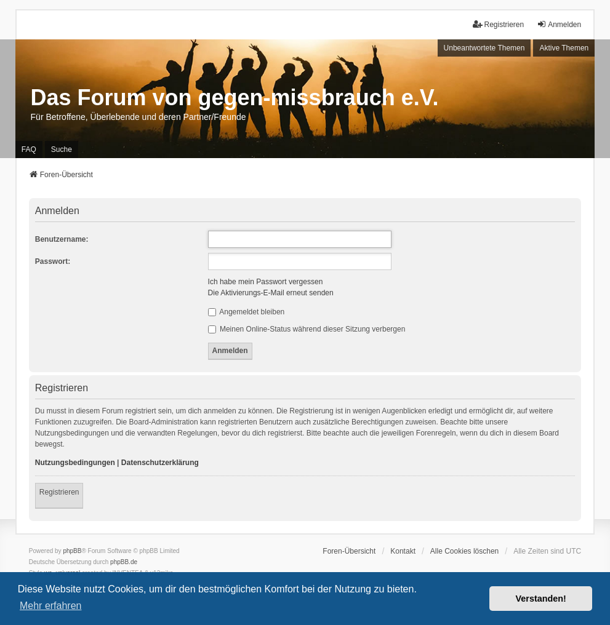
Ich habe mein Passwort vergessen (265, 281)
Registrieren (59, 492)
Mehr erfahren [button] (51, 605)
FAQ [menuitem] (29, 149)
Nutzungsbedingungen (75, 462)
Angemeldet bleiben (246, 312)
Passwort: (52, 261)
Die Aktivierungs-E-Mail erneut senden (271, 293)
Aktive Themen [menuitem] (563, 48)
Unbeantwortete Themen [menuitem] (484, 48)
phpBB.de (123, 562)
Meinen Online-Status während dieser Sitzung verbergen (307, 329)
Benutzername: (62, 239)
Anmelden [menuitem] (559, 24)
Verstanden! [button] (541, 598)
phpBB (72, 550)
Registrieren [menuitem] (498, 24)
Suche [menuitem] (61, 149)
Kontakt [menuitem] (402, 551)
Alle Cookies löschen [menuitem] (464, 551)
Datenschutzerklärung (160, 462)
